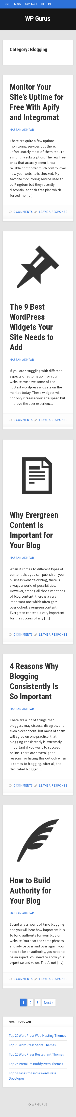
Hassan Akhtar (22, 130)
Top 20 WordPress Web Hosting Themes (37, 1035)
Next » (49, 1002)
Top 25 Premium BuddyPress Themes (36, 1064)
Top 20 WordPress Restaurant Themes (36, 1054)
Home (6, 4)
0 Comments (23, 212)
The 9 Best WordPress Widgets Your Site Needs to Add (31, 327)
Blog (17, 4)
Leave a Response (53, 212)
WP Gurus (37, 18)
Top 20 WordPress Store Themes (32, 1045)
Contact (31, 4)
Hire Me (46, 4)
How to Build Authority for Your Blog (30, 891)
